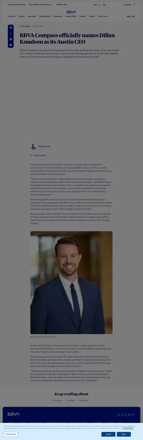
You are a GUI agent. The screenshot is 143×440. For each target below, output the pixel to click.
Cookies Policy (128, 428)
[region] (71, 431)
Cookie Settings (10, 434)
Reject (124, 434)
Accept (108, 434)
